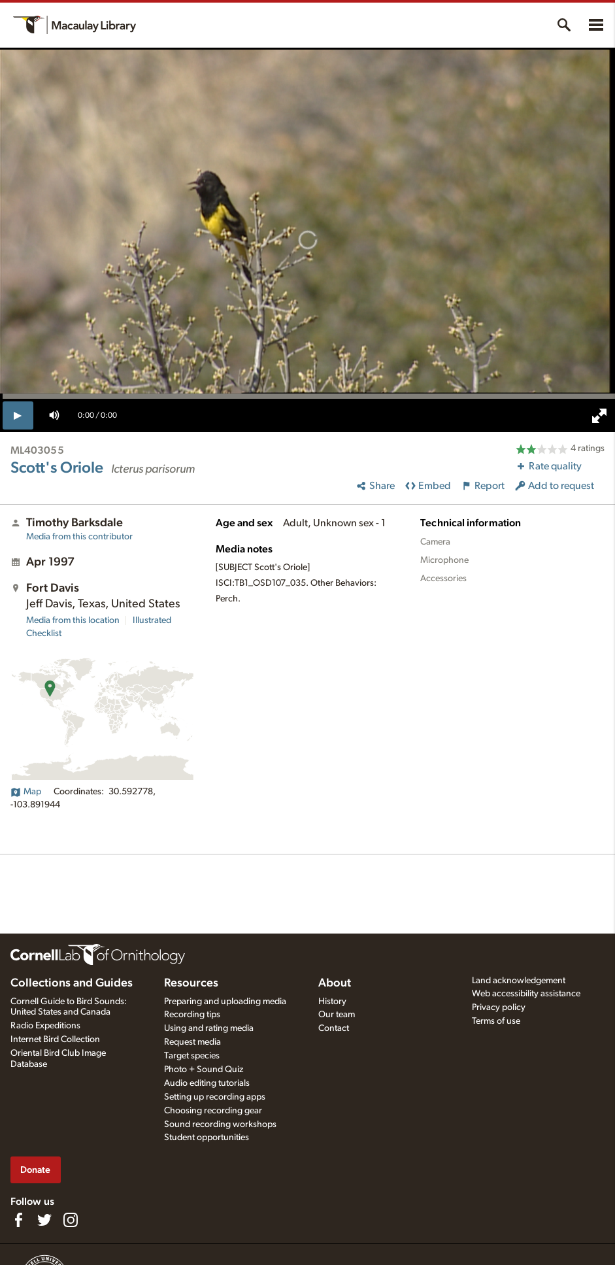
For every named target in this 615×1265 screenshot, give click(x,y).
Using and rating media (209, 1028)
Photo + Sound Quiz (203, 1069)
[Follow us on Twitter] (44, 1220)
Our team (336, 1014)
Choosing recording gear (213, 1110)
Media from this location (73, 620)
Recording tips (192, 1014)
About (334, 983)
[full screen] (599, 415)
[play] (18, 415)
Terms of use (496, 1021)
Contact (333, 1028)
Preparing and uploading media (225, 1001)
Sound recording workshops (220, 1124)
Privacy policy (498, 1007)
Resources (191, 983)
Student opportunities (206, 1137)
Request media (192, 1042)
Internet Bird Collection (55, 1039)
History (332, 1001)
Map (25, 791)
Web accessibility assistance (526, 993)
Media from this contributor (79, 536)
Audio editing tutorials (207, 1083)
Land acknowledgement (518, 980)
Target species (192, 1055)
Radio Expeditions (45, 1025)
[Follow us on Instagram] (70, 1220)
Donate (35, 1170)
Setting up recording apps (214, 1097)
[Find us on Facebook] (18, 1220)
